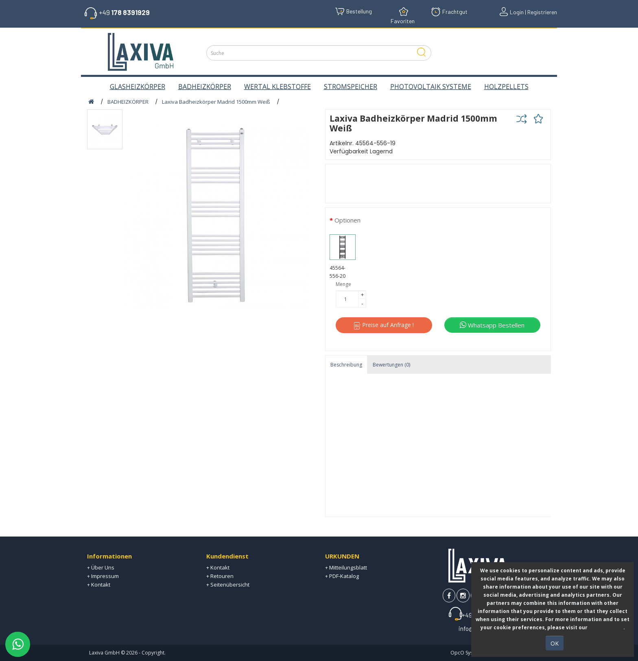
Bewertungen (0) (391, 364)
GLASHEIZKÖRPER (137, 86)
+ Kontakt (217, 567)
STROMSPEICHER (350, 86)
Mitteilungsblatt (348, 567)
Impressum (105, 576)
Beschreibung (346, 364)
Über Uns (102, 567)
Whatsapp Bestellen (492, 325)
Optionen (347, 220)
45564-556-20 (343, 257)
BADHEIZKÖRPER (204, 86)
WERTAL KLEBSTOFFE (277, 86)
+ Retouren (220, 576)
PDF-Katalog (344, 576)
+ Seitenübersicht (227, 584)
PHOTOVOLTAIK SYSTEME (430, 86)
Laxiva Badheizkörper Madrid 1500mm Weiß (216, 101)
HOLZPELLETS (506, 86)
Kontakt (100, 584)
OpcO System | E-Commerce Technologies (499, 652)
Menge (343, 284)
